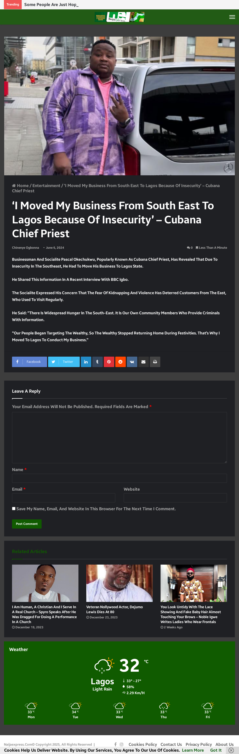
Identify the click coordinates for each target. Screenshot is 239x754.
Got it (216, 750)
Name (19, 469)
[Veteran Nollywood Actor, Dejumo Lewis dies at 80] (119, 583)
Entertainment (46, 185)
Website (132, 489)
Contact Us (171, 744)
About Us (224, 744)
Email (19, 489)
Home (20, 185)
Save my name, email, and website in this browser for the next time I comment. (96, 508)
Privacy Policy (199, 744)
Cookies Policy (143, 744)
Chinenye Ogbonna (25, 248)
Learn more (193, 750)
